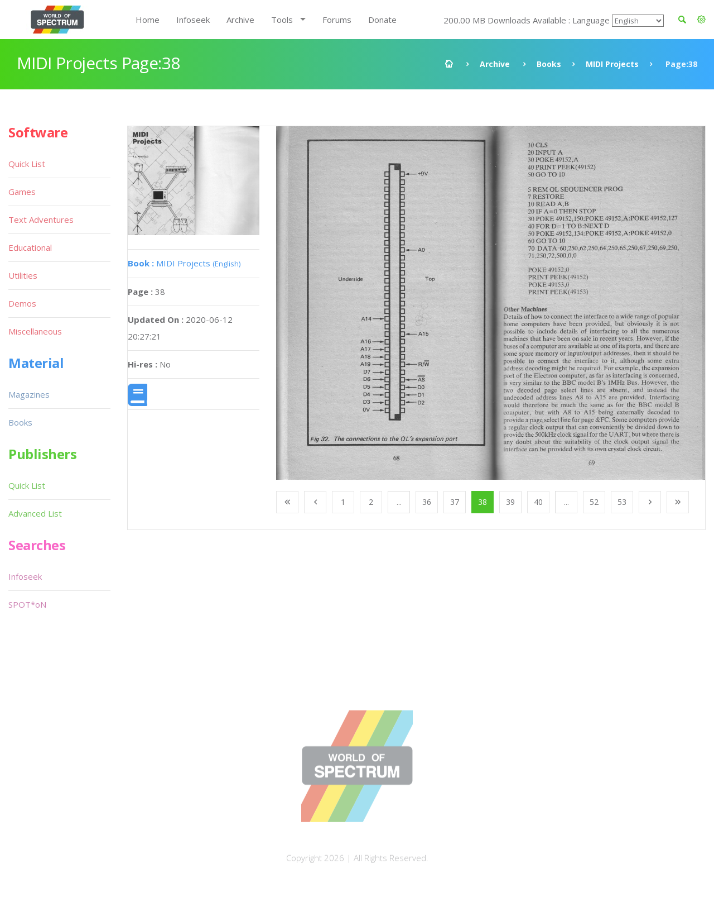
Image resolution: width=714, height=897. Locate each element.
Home (148, 19)
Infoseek (193, 19)
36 (426, 502)
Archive (240, 19)
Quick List (26, 163)
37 (454, 502)
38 (482, 502)
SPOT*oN (27, 604)
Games (22, 191)
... (399, 502)
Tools (282, 19)
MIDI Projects (612, 64)
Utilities (22, 275)
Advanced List (35, 513)
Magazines (29, 394)
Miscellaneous (35, 331)
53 (621, 502)
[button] (701, 19)
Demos (22, 303)
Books (549, 64)
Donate (382, 19)
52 (594, 502)
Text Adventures (41, 219)
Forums (336, 19)
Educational (30, 247)
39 (510, 502)
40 (538, 502)
